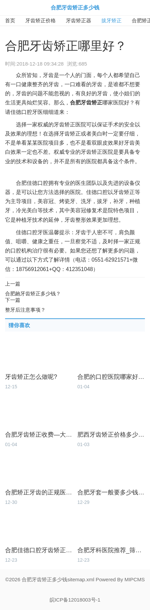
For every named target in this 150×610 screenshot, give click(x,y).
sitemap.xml (80, 579)
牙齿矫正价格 (40, 20)
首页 (10, 20)
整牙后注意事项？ (25, 310)
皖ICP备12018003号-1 (75, 600)
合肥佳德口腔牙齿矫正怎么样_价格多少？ (39, 550)
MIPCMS (134, 579)
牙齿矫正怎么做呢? (31, 377)
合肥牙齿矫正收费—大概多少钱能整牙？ (39, 435)
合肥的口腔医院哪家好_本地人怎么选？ (111, 377)
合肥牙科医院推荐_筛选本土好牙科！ (111, 550)
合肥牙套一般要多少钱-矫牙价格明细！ (111, 492)
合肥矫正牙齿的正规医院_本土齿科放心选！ (39, 492)
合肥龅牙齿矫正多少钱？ (33, 293)
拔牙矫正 (111, 20)
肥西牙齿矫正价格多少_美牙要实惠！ (111, 435)
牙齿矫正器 (78, 20)
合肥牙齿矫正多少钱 (75, 7)
